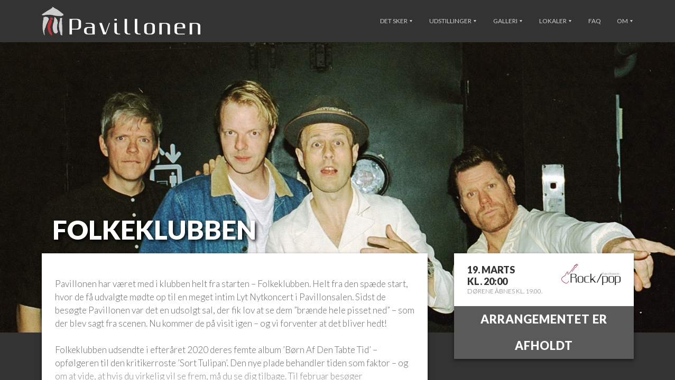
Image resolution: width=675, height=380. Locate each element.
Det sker (396, 21)
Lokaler (555, 21)
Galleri (507, 21)
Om (625, 21)
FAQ (594, 21)
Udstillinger (452, 21)
